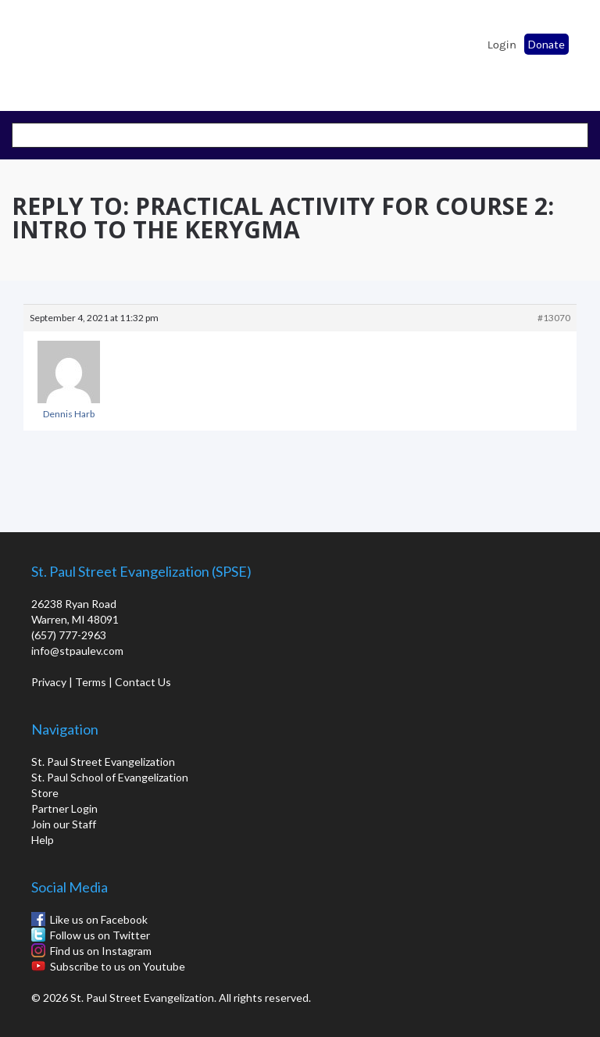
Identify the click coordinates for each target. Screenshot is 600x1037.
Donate (546, 44)
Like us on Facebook (99, 919)
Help (42, 839)
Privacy (48, 681)
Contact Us (143, 681)
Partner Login (64, 808)
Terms (90, 681)
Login (502, 45)
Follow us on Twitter (100, 935)
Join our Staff (63, 824)
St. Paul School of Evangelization (54, 51)
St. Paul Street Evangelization (103, 761)
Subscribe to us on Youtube (117, 966)
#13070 (554, 318)
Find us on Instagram (101, 950)
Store (45, 792)
